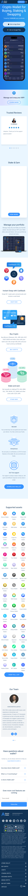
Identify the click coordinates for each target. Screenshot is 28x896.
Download (21, 1)
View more (14, 214)
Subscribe (14, 804)
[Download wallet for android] (14, 30)
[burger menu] (26, 2)
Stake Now (14, 399)
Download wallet (14, 486)
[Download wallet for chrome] (19, 830)
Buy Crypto (14, 349)
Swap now (14, 302)
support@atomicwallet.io (14, 761)
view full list (14, 674)
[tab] (13, 740)
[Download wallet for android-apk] (9, 830)
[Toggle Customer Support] (23, 886)
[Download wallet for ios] (14, 24)
